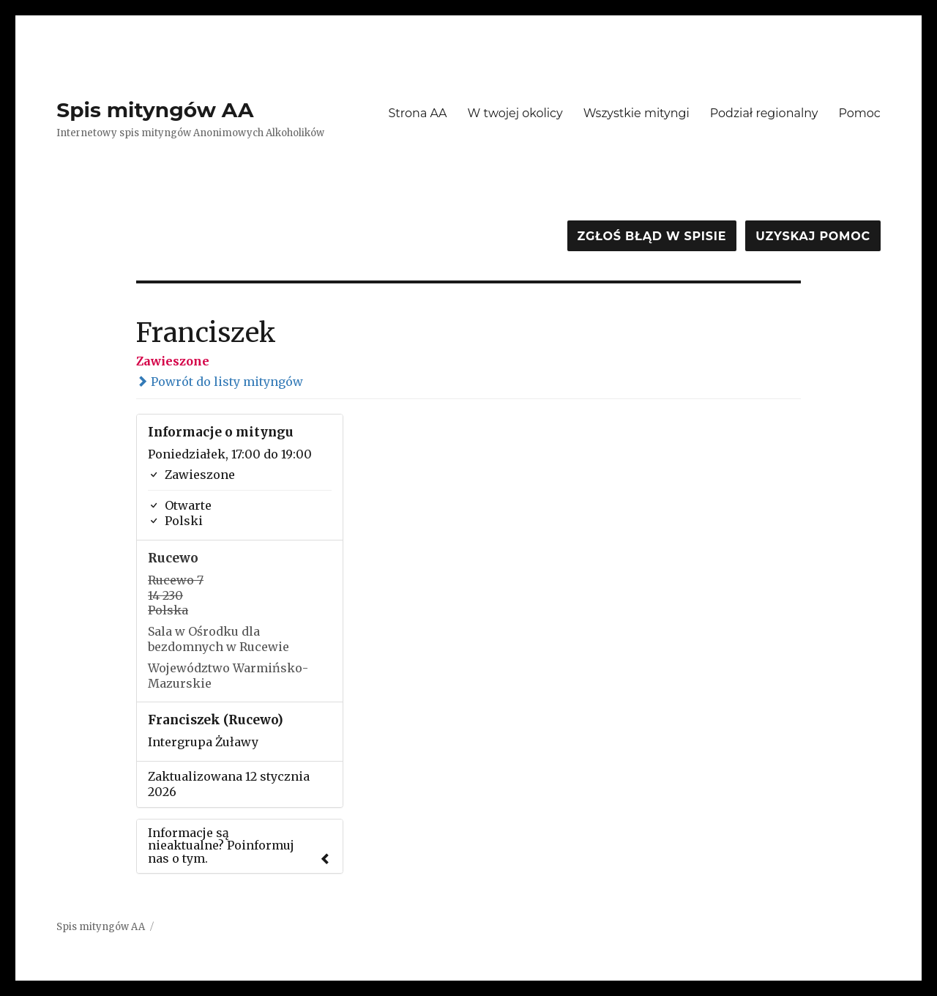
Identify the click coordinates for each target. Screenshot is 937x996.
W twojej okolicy (515, 113)
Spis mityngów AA (154, 109)
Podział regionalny (764, 113)
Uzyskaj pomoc (812, 236)
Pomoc (859, 113)
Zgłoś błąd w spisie (652, 236)
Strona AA (417, 113)
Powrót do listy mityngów (219, 381)
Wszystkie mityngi (636, 113)
